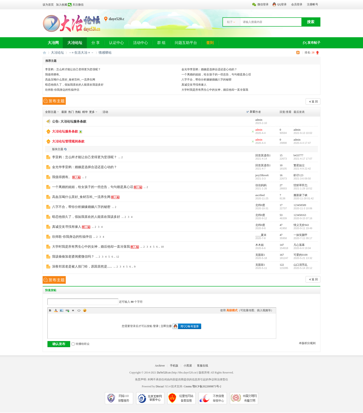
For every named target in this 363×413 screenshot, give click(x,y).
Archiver (160, 365)
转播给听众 (81, 343)
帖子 (230, 22)
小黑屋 (188, 365)
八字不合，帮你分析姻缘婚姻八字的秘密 (207, 79)
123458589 (300, 205)
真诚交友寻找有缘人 (194, 84)
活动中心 (140, 43)
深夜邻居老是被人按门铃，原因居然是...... (82, 266)
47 (281, 225)
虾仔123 (298, 175)
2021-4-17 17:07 (303, 158)
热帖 (78, 112)
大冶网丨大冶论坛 (44, 52)
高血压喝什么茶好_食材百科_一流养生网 (70, 79)
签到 (210, 43)
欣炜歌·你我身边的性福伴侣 (62, 89)
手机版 (174, 365)
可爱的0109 (300, 254)
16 (281, 175)
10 (281, 165)
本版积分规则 (307, 343)
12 (117, 256)
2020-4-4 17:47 (302, 143)
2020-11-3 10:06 (303, 208)
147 (282, 245)
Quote (73, 310)
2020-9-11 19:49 (303, 228)
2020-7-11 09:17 (303, 238)
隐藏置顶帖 (252, 131)
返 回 (315, 101)
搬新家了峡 (300, 195)
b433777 (298, 155)
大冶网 (53, 43)
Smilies (84, 310)
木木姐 (259, 245)
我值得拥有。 (53, 74)
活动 (105, 112)
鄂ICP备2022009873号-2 (206, 386)
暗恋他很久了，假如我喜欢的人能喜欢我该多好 (74, 84)
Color (55, 310)
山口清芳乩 (300, 264)
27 (281, 185)
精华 (85, 112)
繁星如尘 (299, 165)
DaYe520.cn (164, 372)
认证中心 (116, 43)
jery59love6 (262, 175)
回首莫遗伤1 (263, 155)
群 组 (161, 43)
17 (281, 205)
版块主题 (57, 149)
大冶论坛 (74, 43)
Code (79, 310)
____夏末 (260, 235)
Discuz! (160, 386)
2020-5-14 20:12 (303, 268)
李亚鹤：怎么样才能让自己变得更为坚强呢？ (73, 69)
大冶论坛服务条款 (73, 121)
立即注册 (166, 326)
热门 (71, 112)
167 (282, 254)
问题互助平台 (186, 43)
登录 (156, 326)
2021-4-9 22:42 (302, 168)
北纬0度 (260, 205)
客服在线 (202, 365)
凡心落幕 (299, 245)
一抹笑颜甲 (300, 235)
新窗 (252, 111)
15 (281, 155)
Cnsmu (188, 386)
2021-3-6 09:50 (302, 178)
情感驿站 (105, 52)
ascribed (260, 195)
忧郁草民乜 (300, 185)
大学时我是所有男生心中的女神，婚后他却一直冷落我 (215, 89)
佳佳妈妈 (260, 185)
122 (282, 264)
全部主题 (50, 112)
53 (281, 215)
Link (67, 310)
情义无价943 (301, 225)
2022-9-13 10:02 (303, 133)
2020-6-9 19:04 (302, 248)
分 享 (95, 43)
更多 (92, 112)
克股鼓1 (260, 254)
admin (258, 119)
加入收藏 (61, 4)
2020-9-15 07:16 (303, 218)
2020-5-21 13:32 (303, 258)
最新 (64, 112)
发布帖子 (313, 42)
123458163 (300, 215)
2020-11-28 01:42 (304, 198)
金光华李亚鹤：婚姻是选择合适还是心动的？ (209, 69)
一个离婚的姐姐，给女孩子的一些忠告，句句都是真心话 (216, 74)
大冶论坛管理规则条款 (68, 141)
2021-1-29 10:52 (303, 188)
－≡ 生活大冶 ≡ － (81, 52)
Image (61, 310)
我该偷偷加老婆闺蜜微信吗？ (73, 256)
